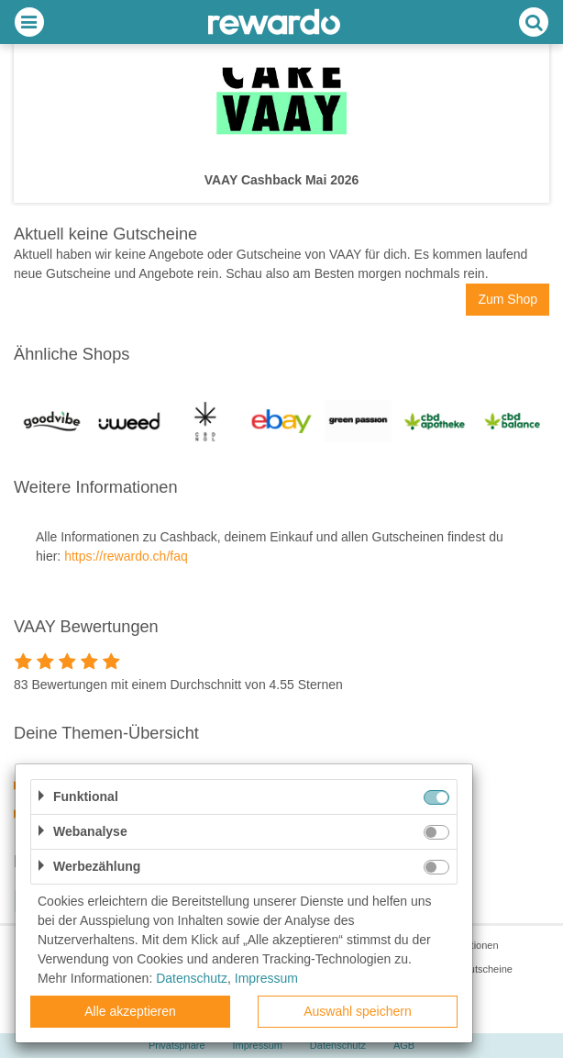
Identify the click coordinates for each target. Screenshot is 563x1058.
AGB (403, 1045)
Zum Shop (507, 299)
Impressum (257, 1045)
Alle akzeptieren (130, 1011)
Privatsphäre (177, 1045)
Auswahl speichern (358, 1011)
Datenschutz (338, 1045)
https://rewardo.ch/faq (126, 556)
